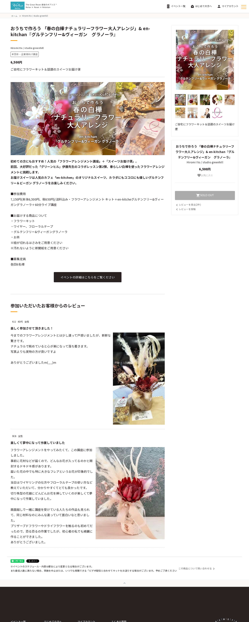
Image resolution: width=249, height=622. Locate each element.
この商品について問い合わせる (197, 570)
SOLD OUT (205, 195)
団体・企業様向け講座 (26, 55)
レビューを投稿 (185, 209)
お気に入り (205, 175)
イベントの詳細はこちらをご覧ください (87, 278)
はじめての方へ (201, 6)
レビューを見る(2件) (188, 204)
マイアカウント (227, 6)
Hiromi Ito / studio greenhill (35, 15)
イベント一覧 (175, 6)
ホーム (14, 15)
